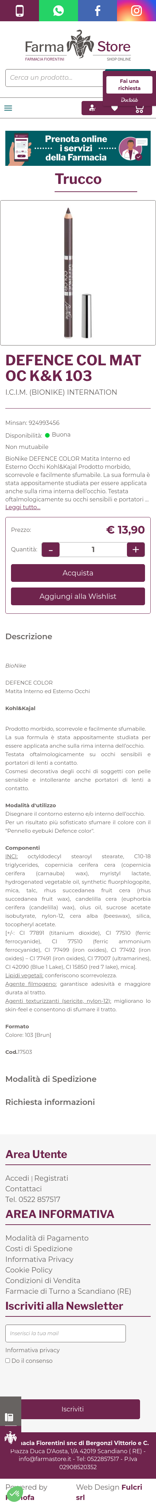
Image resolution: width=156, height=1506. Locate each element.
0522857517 (103, 1459)
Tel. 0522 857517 (32, 1199)
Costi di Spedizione (39, 1248)
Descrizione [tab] (28, 636)
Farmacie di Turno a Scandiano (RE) (68, 1291)
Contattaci (23, 1189)
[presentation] (59, 1381)
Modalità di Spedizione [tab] (50, 1079)
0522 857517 (11, 1417)
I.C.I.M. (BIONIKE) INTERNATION (61, 392)
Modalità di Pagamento (47, 1238)
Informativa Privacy (39, 1259)
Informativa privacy (32, 1350)
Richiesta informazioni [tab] (50, 1102)
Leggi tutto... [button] (22, 507)
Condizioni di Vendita (42, 1280)
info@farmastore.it (45, 1459)
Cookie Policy (28, 1270)
